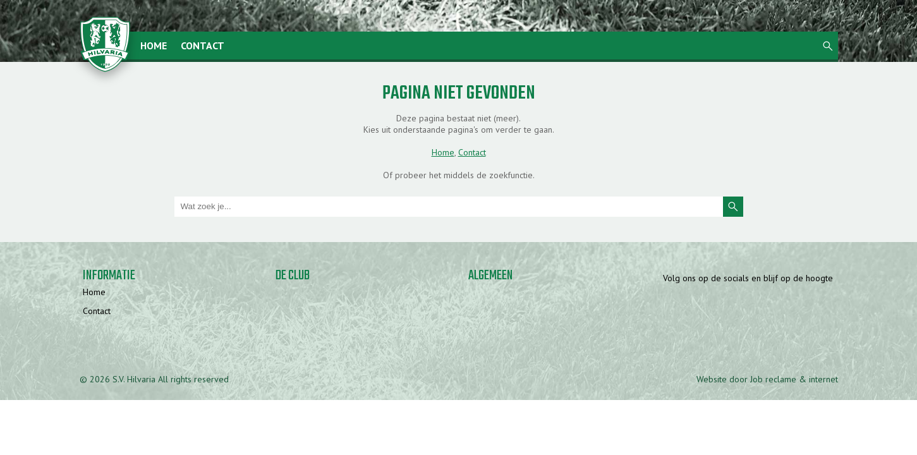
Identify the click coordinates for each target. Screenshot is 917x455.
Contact (202, 45)
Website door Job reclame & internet (767, 379)
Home (153, 45)
